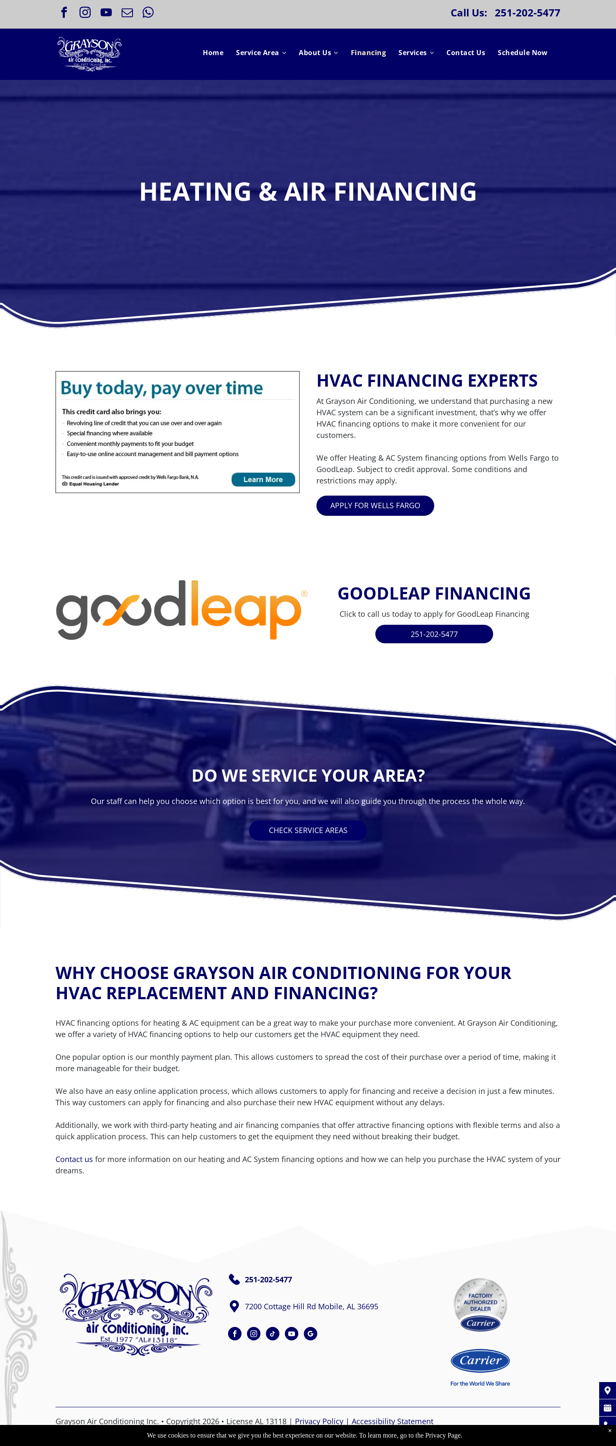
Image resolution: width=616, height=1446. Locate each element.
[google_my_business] (310, 1335)
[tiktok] (272, 1335)
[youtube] (106, 13)
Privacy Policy (319, 1421)
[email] (127, 13)
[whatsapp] (148, 13)
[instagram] (85, 13)
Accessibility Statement (392, 1421)
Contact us (74, 1159)
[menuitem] (213, 53)
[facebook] (64, 13)
